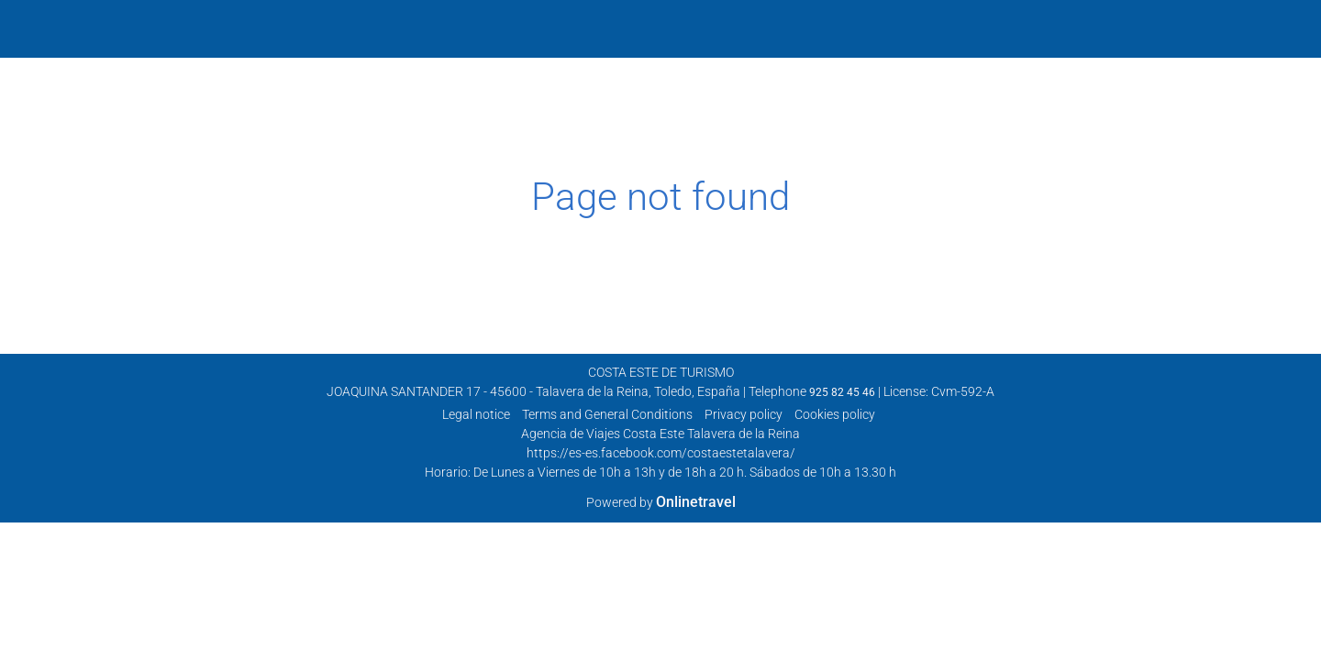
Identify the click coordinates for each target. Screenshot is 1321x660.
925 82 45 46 (842, 392)
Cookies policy (834, 414)
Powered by (661, 502)
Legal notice (476, 414)
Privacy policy (744, 414)
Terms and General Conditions (607, 414)
